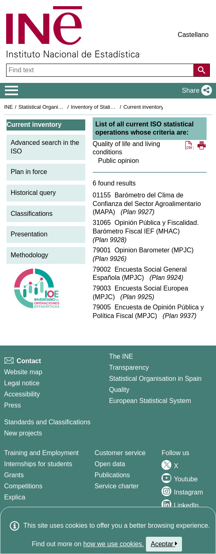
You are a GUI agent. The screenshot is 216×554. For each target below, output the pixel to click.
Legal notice (21, 383)
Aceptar (164, 543)
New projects (23, 433)
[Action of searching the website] (201, 70)
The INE (121, 356)
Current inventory (143, 107)
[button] (195, 90)
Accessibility (22, 394)
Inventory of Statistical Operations (110, 107)
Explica (14, 497)
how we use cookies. (113, 543)
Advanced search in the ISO (45, 147)
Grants (14, 475)
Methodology (29, 255)
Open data (110, 463)
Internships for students (38, 463)
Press (12, 405)
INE (8, 107)
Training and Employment (41, 452)
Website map (23, 372)
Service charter (117, 486)
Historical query (33, 192)
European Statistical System (150, 400)
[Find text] (101, 70)
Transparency (129, 367)
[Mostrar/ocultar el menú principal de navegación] (11, 90)
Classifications (31, 213)
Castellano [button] (193, 34)
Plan (137, 211)
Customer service (120, 452)
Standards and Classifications (47, 422)
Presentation (29, 234)
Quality (119, 389)
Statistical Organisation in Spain (55, 107)
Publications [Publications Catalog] (112, 475)
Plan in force (29, 171)
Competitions (23, 486)
